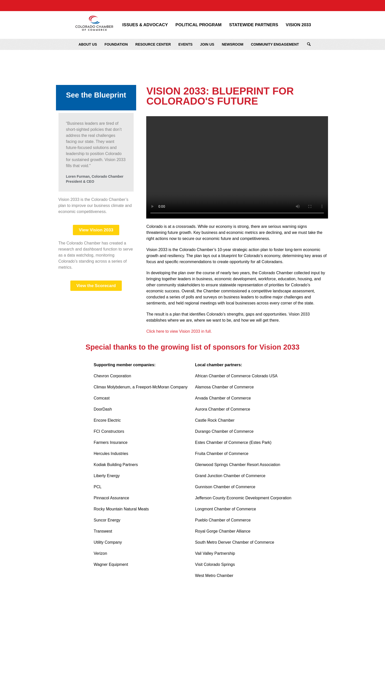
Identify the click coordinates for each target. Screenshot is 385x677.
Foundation (116, 44)
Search (309, 44)
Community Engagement (275, 44)
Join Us (207, 44)
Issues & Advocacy (145, 24)
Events (186, 44)
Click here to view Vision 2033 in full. (179, 331)
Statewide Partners (253, 24)
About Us (87, 44)
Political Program (198, 24)
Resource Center (153, 44)
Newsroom (233, 44)
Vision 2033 (298, 24)
